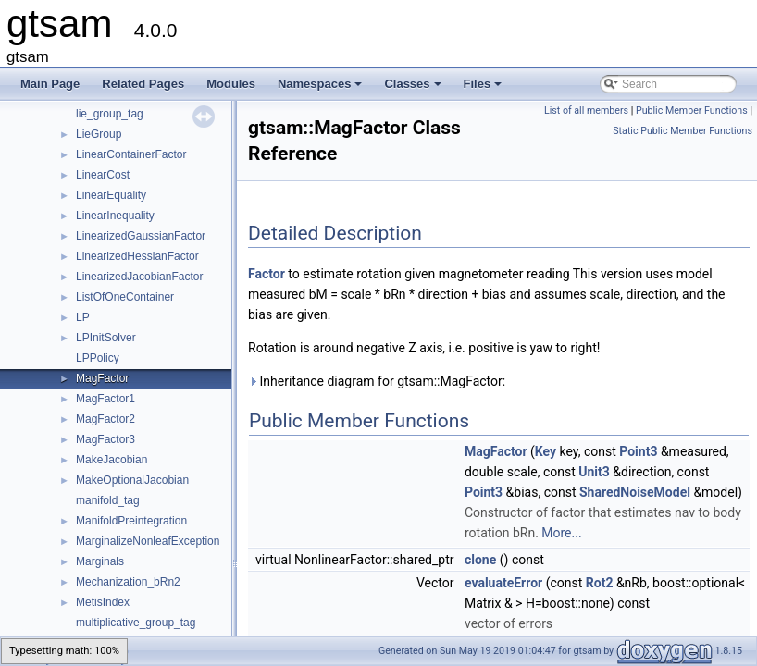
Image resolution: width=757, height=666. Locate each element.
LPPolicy (97, 358)
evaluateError (503, 582)
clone (480, 559)
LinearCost (103, 174)
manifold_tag (108, 500)
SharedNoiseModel (634, 492)
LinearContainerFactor (131, 154)
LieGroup (98, 134)
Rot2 (600, 582)
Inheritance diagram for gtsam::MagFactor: (376, 381)
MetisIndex (103, 602)
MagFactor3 (105, 439)
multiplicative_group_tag (135, 622)
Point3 (638, 451)
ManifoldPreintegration (131, 520)
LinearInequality (115, 215)
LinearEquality (111, 195)
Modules (230, 84)
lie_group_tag (109, 113)
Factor (266, 273)
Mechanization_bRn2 (128, 581)
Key (545, 451)
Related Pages (143, 84)
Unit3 (594, 471)
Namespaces (322, 89)
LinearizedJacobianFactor (139, 276)
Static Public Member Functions (682, 131)
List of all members (586, 111)
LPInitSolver (106, 337)
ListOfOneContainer (125, 296)
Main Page (50, 84)
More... (561, 532)
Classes (413, 89)
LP (83, 317)
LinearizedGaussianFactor (140, 235)
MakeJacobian (111, 459)
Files (484, 89)
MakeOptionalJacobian (132, 480)
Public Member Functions (692, 111)
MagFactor (102, 378)
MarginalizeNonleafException (147, 541)
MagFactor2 (105, 419)
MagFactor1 (105, 398)
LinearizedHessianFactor (137, 256)
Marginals (100, 561)
